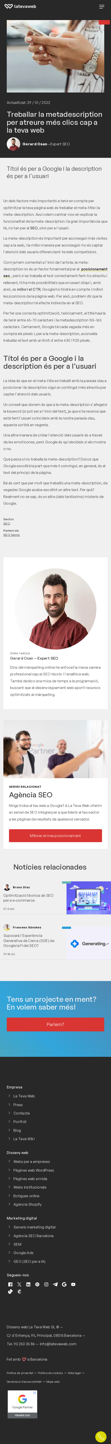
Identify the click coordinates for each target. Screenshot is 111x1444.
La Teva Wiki (24, 1139)
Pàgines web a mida (30, 1179)
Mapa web (53, 1381)
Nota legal (74, 1373)
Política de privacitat (20, 1373)
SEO (6, 523)
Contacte (21, 1113)
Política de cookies (50, 1373)
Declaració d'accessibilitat (24, 1381)
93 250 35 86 (24, 1344)
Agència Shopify (27, 1204)
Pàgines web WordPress (33, 1170)
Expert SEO (48, 658)
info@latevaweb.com (58, 1344)
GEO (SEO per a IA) (29, 1261)
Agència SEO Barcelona (33, 1236)
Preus (18, 1105)
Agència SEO (31, 794)
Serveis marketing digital (34, 1227)
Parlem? (55, 1024)
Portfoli (20, 1121)
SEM (17, 1244)
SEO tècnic (11, 535)
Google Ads (23, 1253)
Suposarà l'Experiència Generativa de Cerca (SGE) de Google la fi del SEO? (28, 940)
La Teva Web (24, 1096)
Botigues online (26, 1196)
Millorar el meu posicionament (55, 835)
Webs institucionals (30, 1187)
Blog (17, 1130)
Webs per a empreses (31, 1161)
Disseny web (17, 1327)
